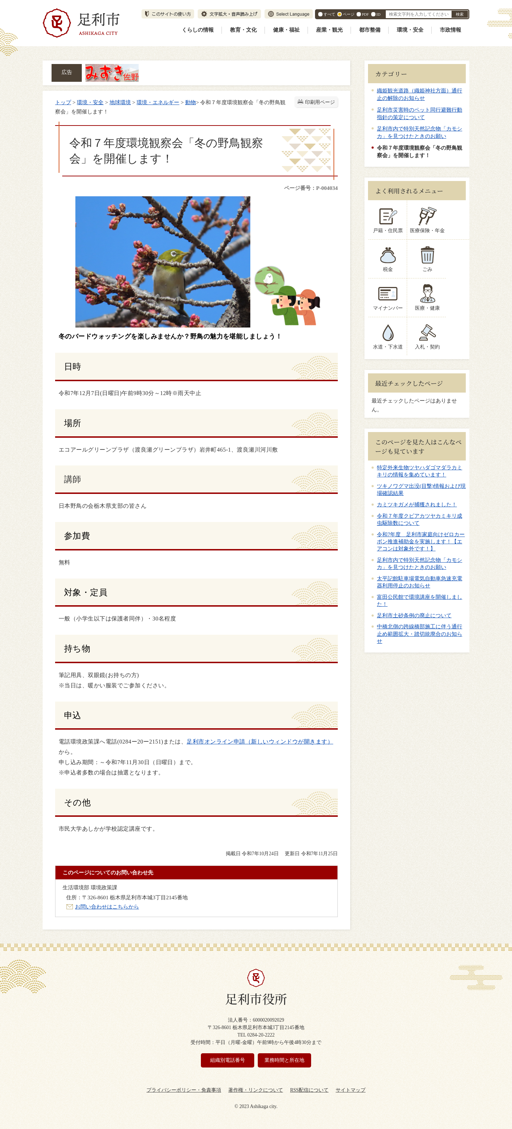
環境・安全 (410, 30)
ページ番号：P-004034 (311, 188)
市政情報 (450, 30)
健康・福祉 (286, 30)
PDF (365, 14)
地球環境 (120, 102)
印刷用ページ (320, 102)
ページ (348, 14)
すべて (329, 14)
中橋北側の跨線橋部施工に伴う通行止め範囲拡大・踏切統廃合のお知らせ (419, 634)
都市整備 (369, 30)
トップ (63, 102)
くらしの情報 (198, 30)
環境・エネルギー (158, 102)
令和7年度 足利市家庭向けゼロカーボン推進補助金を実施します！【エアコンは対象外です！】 (421, 542)
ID (378, 14)
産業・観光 (329, 30)
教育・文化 (243, 30)
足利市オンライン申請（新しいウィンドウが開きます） (260, 742)
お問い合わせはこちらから (107, 907)
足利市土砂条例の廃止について (414, 615)
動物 (190, 102)
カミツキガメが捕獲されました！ (417, 504)
